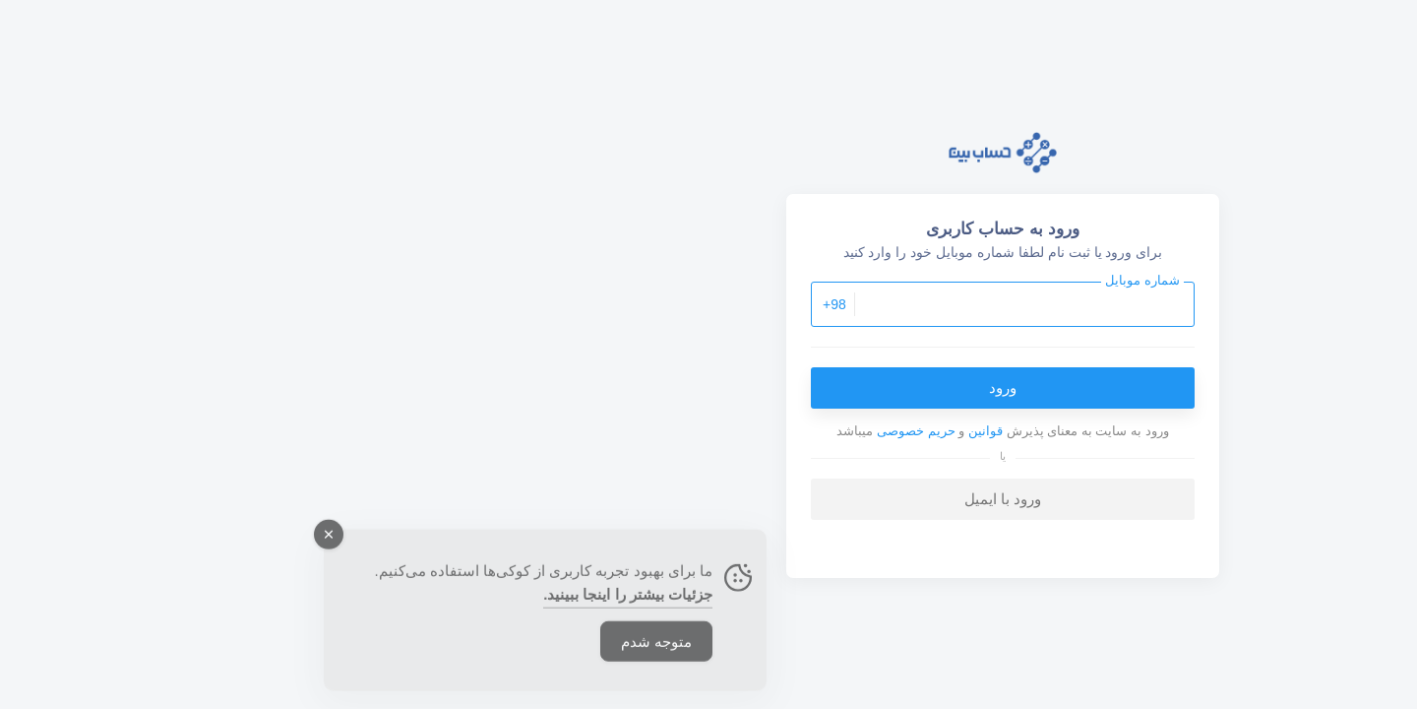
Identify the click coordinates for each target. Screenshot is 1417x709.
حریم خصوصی (622, 430)
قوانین (691, 430)
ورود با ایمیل (708, 498)
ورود (708, 387)
